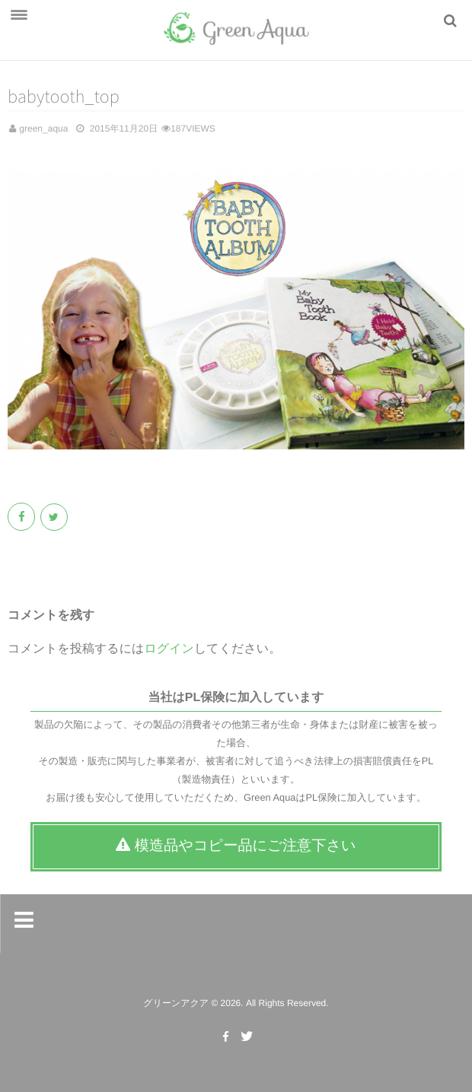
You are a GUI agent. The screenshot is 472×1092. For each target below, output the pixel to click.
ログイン (169, 649)
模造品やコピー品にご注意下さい (236, 846)
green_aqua (43, 128)
